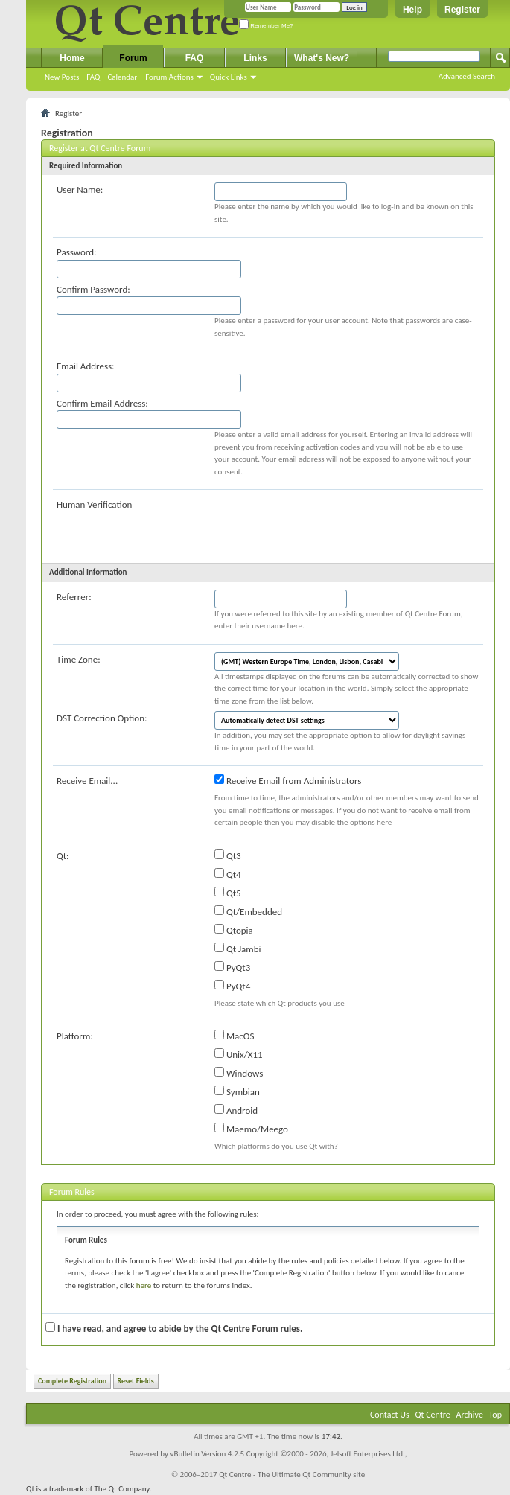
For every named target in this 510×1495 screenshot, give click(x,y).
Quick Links (228, 77)
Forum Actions (169, 77)
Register (462, 9)
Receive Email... (87, 780)
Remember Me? (266, 25)
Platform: (75, 1036)
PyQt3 (232, 967)
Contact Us (389, 1414)
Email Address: (86, 366)
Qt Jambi (237, 948)
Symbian (237, 1091)
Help (412, 9)
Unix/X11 (238, 1054)
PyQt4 (232, 986)
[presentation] (327, 526)
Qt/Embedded (248, 911)
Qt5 (227, 893)
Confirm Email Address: (102, 403)
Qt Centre (432, 1414)
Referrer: (74, 596)
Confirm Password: (93, 289)
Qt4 (227, 874)
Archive (469, 1414)
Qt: (63, 855)
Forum (133, 58)
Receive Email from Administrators (287, 780)
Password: (76, 252)
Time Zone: (79, 659)
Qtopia (233, 930)
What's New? (321, 58)
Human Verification (94, 504)
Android (236, 1110)
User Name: (80, 189)
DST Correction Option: (102, 718)
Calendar (122, 77)
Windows (238, 1073)
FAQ (93, 77)
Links (255, 58)
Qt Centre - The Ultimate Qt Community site (292, 1474)
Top (495, 1414)
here (143, 1285)
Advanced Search (467, 76)
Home (72, 58)
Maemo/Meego (251, 1129)
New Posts (62, 77)
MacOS (234, 1036)
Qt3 (227, 855)
